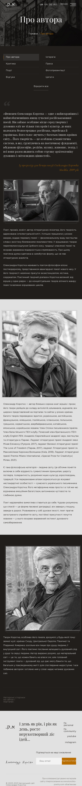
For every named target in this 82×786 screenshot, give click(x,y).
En (46, 5)
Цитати (50, 77)
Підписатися (69, 761)
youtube (71, 736)
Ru (55, 5)
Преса (49, 64)
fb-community (70, 730)
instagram (70, 742)
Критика (11, 64)
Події (9, 70)
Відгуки (10, 77)
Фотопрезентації (55, 70)
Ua (41, 5)
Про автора (12, 57)
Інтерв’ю (51, 57)
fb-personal (68, 724)
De (50, 5)
